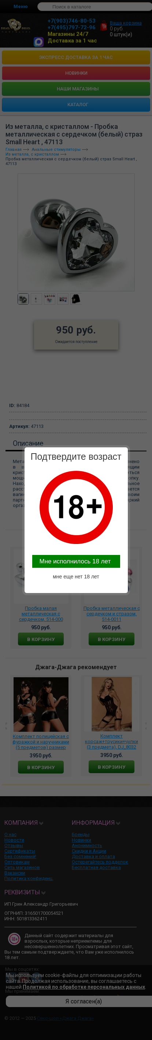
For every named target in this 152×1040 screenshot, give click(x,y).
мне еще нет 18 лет (76, 576)
